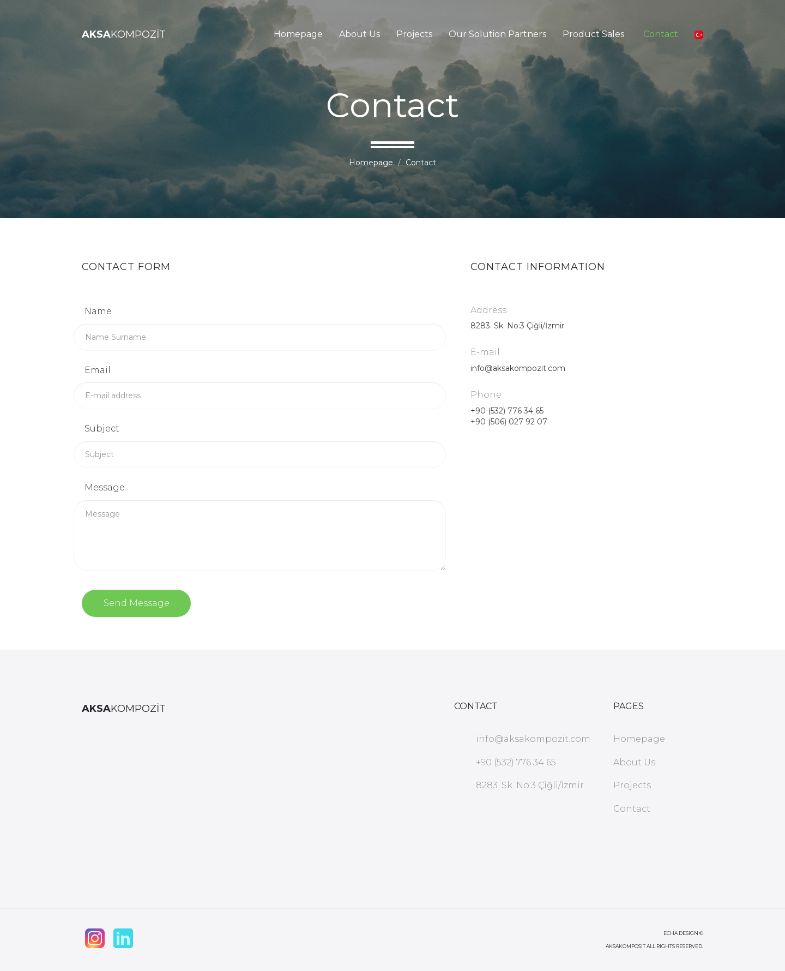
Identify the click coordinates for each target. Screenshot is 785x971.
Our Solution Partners (497, 34)
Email (97, 370)
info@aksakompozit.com (517, 368)
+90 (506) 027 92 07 (508, 422)
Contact (660, 34)
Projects (414, 34)
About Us (359, 34)
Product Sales (593, 34)
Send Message (137, 603)
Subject (101, 428)
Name (98, 311)
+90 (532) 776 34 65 (507, 411)
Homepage (298, 34)
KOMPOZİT (124, 34)
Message (104, 487)
